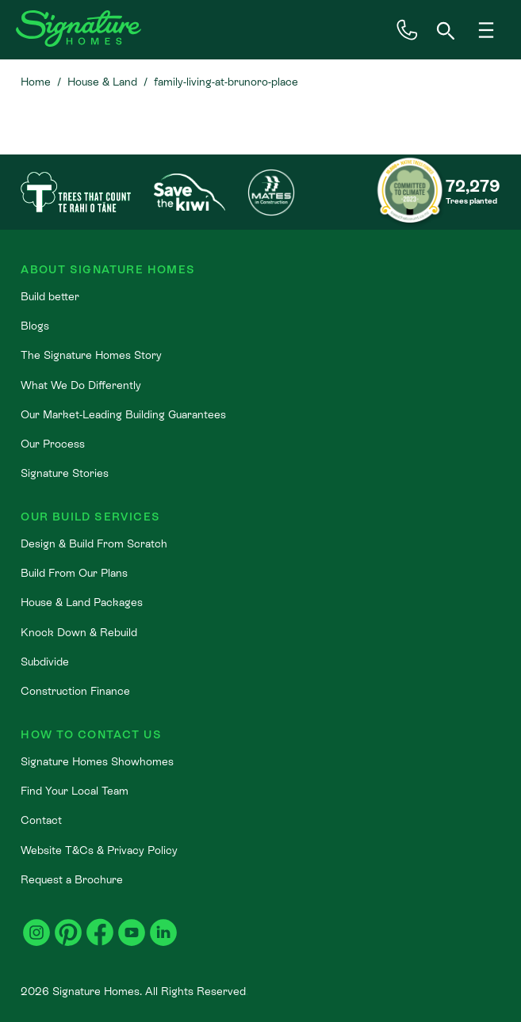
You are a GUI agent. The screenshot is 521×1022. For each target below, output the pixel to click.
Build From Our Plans (74, 572)
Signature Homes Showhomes (97, 761)
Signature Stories (65, 473)
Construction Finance (75, 691)
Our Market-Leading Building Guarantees (123, 414)
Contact (41, 820)
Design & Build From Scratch (94, 543)
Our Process (53, 443)
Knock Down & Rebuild (79, 632)
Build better (50, 296)
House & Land (102, 81)
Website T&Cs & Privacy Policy (99, 850)
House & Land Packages (82, 602)
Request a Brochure (72, 879)
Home (36, 81)
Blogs (35, 325)
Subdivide (45, 661)
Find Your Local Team (74, 790)
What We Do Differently (81, 385)
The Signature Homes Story (91, 355)
